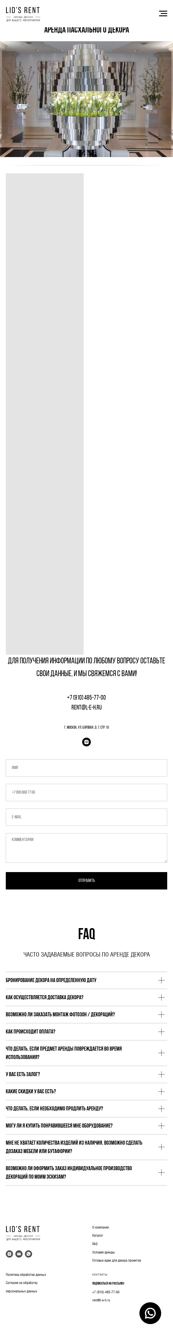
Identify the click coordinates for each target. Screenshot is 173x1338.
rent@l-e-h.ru (101, 1300)
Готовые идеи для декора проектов (116, 1260)
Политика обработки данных (26, 1275)
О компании (100, 1227)
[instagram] (86, 742)
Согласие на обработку (22, 1283)
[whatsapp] (28, 1254)
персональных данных (21, 1291)
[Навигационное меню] (163, 14)
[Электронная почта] (19, 1254)
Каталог (97, 1235)
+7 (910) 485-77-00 (105, 1292)
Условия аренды (103, 1252)
